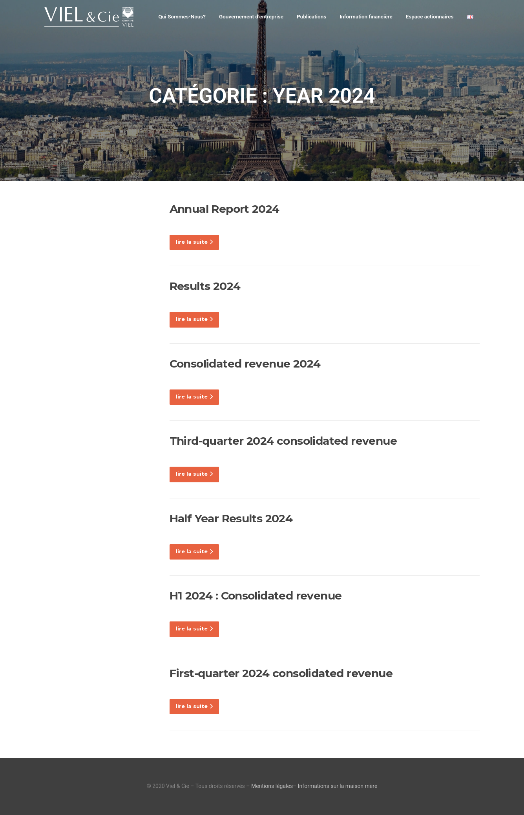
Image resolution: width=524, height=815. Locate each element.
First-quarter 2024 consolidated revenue (281, 673)
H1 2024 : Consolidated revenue (256, 595)
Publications (311, 16)
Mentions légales (272, 786)
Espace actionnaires (430, 16)
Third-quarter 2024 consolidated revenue (283, 440)
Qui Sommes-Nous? (182, 16)
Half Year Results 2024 (231, 518)
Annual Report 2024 (224, 209)
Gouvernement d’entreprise (251, 16)
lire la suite (194, 242)
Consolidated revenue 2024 (245, 363)
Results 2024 (205, 286)
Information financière (366, 16)
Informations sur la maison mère (338, 786)
